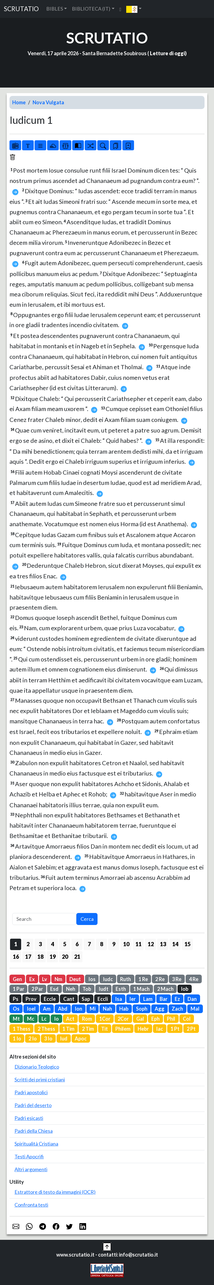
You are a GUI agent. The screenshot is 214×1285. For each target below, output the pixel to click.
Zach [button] (177, 1009)
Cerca (87, 919)
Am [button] (46, 1009)
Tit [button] (104, 1029)
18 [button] (40, 956)
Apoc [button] (81, 1038)
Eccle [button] (50, 999)
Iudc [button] (108, 979)
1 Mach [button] (141, 989)
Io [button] (56, 1019)
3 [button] (40, 944)
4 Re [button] (193, 979)
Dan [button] (192, 999)
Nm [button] (58, 979)
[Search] (44, 919)
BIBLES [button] (54, 9)
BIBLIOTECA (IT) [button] (91, 9)
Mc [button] (30, 1019)
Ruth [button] (125, 979)
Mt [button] (16, 1019)
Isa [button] (118, 999)
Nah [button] (107, 1009)
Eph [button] (155, 1019)
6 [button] (77, 944)
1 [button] (15, 944)
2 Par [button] (37, 989)
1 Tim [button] (68, 1029)
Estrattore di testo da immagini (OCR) (55, 1192)
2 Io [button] (32, 1038)
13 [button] (163, 944)
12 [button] (151, 944)
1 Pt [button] (175, 1029)
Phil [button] (171, 1019)
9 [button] (113, 944)
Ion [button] (78, 1009)
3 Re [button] (176, 979)
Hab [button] (123, 1009)
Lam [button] (147, 999)
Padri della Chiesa (33, 1131)
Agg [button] (159, 1009)
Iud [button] (63, 1038)
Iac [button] (159, 1029)
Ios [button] (92, 979)
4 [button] (52, 944)
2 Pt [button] (191, 1029)
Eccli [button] (103, 999)
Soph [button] (141, 1009)
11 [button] (138, 944)
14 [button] (175, 944)
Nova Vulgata (48, 102)
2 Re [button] (160, 979)
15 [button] (187, 944)
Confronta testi (31, 1205)
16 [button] (16, 956)
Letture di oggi (167, 53)
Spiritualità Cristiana (36, 1144)
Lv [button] (44, 979)
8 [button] (101, 944)
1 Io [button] (17, 1038)
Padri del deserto (33, 1105)
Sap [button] (86, 999)
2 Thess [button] (46, 1029)
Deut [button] (75, 979)
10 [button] (126, 944)
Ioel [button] (31, 1009)
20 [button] (65, 956)
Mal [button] (195, 1009)
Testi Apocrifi (29, 1156)
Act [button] (70, 1019)
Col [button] (187, 1019)
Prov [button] (31, 999)
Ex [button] (32, 979)
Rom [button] (87, 1019)
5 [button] (64, 944)
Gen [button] (17, 979)
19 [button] (53, 956)
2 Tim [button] (88, 1029)
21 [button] (77, 956)
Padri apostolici (31, 1092)
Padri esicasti (28, 1118)
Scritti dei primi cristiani (39, 1079)
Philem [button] (122, 1029)
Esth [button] (121, 989)
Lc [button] (44, 1019)
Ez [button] (177, 999)
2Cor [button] (123, 1019)
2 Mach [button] (165, 989)
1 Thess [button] (21, 1029)
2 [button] (28, 944)
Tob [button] (86, 989)
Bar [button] (163, 999)
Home (19, 102)
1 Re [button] (143, 979)
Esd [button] (54, 989)
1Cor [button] (104, 1019)
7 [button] (89, 944)
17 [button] (28, 956)
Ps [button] (15, 999)
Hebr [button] (143, 1029)
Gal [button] (140, 1019)
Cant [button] (68, 999)
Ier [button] (132, 999)
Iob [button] (184, 989)
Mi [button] (93, 1009)
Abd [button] (62, 1009)
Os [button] (16, 1009)
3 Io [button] (48, 1038)
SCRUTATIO (21, 9)
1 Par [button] (18, 989)
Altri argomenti (30, 1169)
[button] (134, 9)
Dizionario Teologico (36, 1067)
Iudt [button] (103, 989)
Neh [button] (70, 989)
